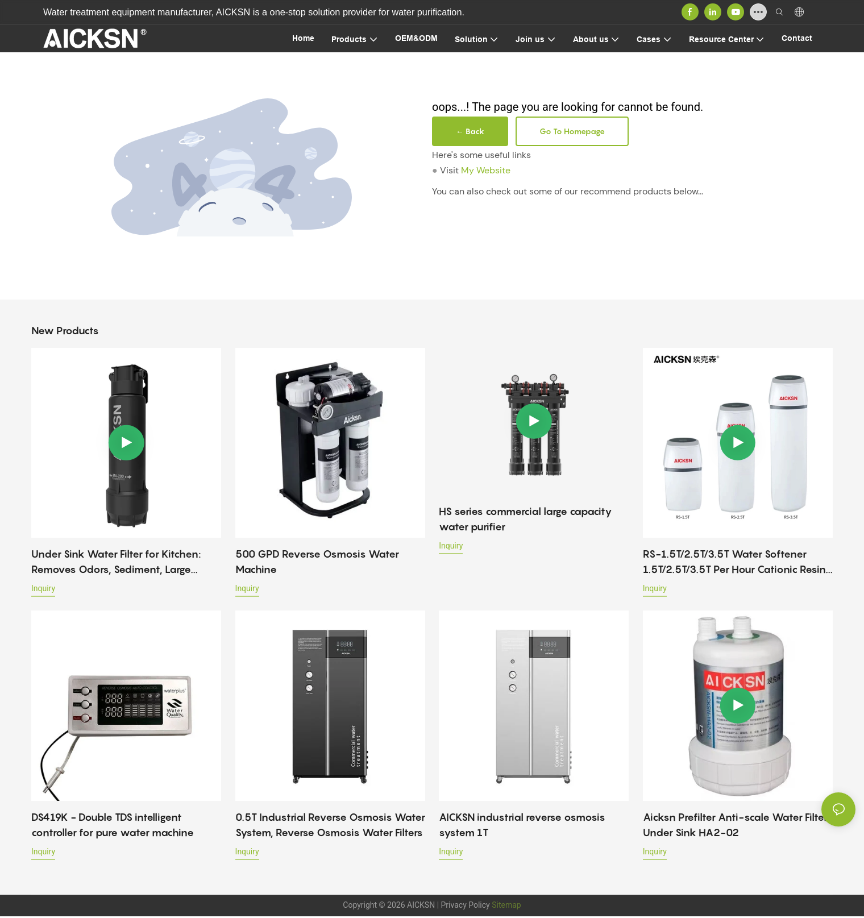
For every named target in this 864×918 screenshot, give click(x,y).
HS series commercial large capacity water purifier (525, 519)
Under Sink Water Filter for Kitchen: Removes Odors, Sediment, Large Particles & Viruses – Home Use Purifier (125, 562)
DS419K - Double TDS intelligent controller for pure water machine (112, 824)
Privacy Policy (465, 904)
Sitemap (505, 904)
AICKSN (421, 904)
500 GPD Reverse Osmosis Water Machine (317, 561)
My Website (485, 170)
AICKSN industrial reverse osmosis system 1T (522, 824)
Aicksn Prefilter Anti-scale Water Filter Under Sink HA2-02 (735, 824)
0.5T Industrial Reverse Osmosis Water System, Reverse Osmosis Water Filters (330, 824)
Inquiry (43, 588)
